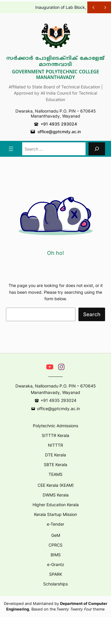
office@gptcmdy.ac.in (59, 131)
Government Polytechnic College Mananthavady (55, 75)
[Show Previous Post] (93, 7)
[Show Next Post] (105, 7)
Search (91, 314)
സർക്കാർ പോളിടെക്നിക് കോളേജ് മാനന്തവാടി (55, 61)
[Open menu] (11, 149)
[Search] (97, 148)
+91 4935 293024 (59, 123)
